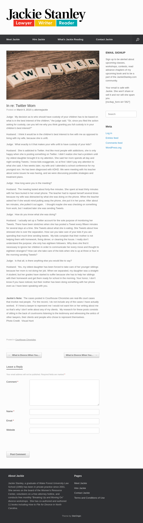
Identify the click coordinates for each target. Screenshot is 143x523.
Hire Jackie (38, 39)
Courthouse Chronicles (25, 340)
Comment (12, 381)
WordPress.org (113, 147)
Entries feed (112, 138)
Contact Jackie (104, 39)
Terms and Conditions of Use (89, 497)
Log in (109, 133)
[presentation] (31, 443)
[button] (137, 39)
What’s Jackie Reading (70, 39)
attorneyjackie (41, 110)
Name (10, 411)
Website (10, 429)
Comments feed (114, 142)
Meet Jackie (13, 39)
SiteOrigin (76, 516)
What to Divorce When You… (24, 355)
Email (10, 420)
